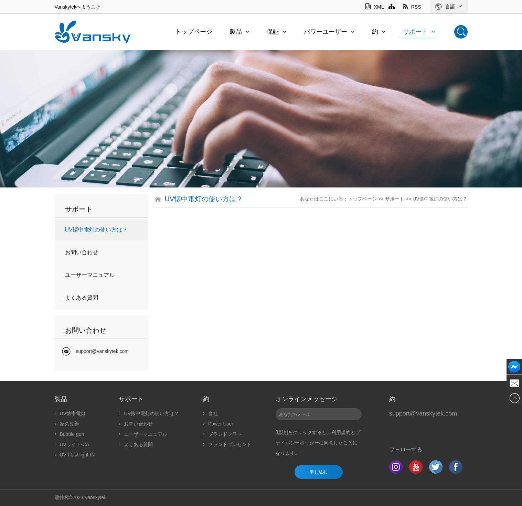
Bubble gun (69, 434)
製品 (239, 31)
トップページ (193, 31)
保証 (277, 31)
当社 (210, 413)
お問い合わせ (81, 252)
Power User (218, 424)
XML (374, 7)
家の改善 (67, 424)
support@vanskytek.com (102, 351)
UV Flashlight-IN (75, 454)
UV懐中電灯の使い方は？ (96, 230)
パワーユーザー (329, 31)
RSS (412, 7)
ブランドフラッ (222, 434)
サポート (419, 31)
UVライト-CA (72, 444)
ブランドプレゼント (227, 444)
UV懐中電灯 (70, 413)
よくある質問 (81, 298)
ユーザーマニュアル (90, 275)
